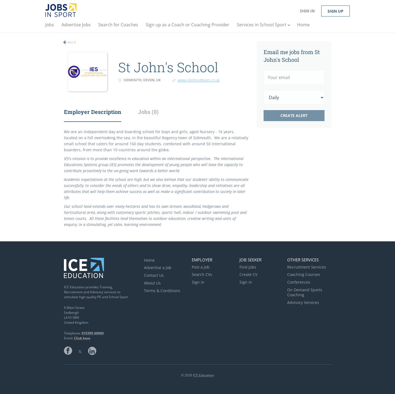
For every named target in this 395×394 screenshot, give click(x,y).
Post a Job (201, 267)
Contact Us (154, 275)
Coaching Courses (303, 274)
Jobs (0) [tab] (148, 111)
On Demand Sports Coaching (304, 292)
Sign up (335, 11)
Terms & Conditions (162, 290)
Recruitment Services (306, 267)
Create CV (248, 274)
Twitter (80, 351)
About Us (152, 283)
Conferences (298, 282)
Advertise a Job (157, 267)
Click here (82, 338)
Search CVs (202, 274)
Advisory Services (303, 302)
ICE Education (203, 375)
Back (71, 42)
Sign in (307, 10)
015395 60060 (93, 333)
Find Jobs (247, 267)
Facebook (68, 351)
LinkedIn (92, 351)
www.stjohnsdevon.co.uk (199, 80)
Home (149, 260)
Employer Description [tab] (92, 111)
